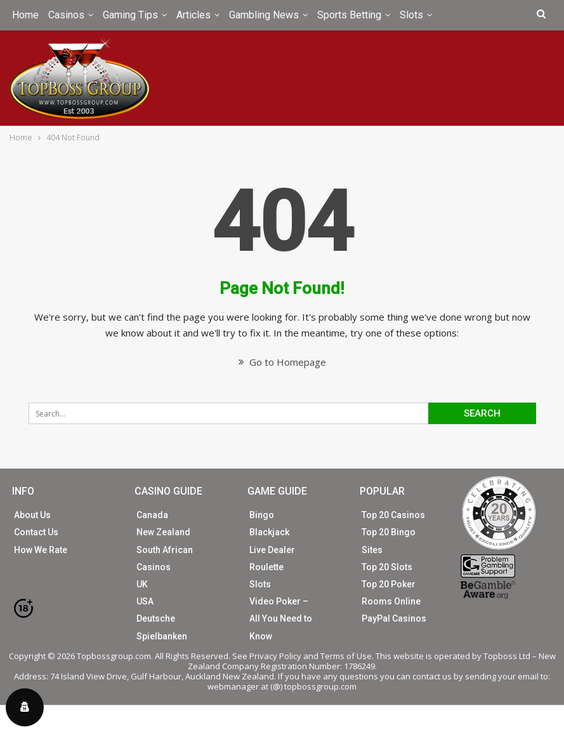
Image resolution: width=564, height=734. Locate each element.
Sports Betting (349, 15)
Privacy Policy (275, 656)
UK (142, 584)
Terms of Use (346, 656)
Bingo (261, 515)
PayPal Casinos (394, 618)
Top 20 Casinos (393, 515)
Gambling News (264, 15)
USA (145, 601)
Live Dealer (272, 550)
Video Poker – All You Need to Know (280, 618)
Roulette (266, 567)
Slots (411, 15)
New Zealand (163, 532)
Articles (193, 15)
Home (25, 15)
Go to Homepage (282, 362)
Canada (152, 515)
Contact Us (36, 532)
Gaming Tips (130, 15)
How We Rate (40, 550)
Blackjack (269, 532)
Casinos (66, 15)
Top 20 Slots (387, 567)
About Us (32, 515)
